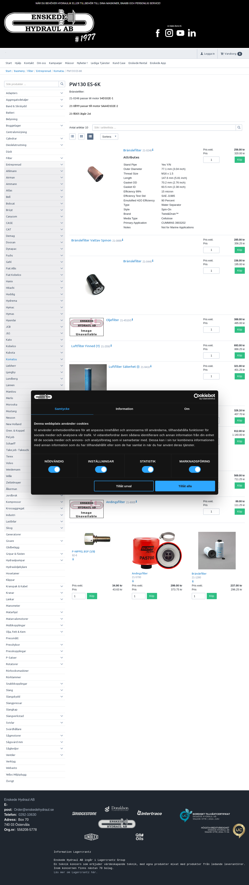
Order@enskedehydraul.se (34, 809)
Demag (10, 235)
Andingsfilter (115, 502)
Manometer (13, 605)
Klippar (10, 579)
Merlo (9, 398)
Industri (10, 514)
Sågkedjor (12, 748)
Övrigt (10, 781)
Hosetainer (12, 573)
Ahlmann (11, 170)
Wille (9, 476)
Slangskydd (13, 696)
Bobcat (10, 203)
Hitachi (10, 287)
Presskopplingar (16, 651)
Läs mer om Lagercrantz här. (76, 872)
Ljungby (10, 372)
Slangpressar (14, 703)
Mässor (69, 63)
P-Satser (11, 657)
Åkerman (11, 488)
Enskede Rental (138, 63)
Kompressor (13, 501)
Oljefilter (112, 320)
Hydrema (11, 300)
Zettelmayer (13, 482)
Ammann (11, 183)
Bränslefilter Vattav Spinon (91, 240)
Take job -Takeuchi (17, 449)
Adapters (11, 93)
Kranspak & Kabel (16, 586)
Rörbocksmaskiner (17, 670)
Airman (10, 177)
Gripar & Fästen (15, 553)
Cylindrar (11, 138)
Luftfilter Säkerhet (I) (124, 366)
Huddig (10, 294)
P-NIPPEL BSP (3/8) (83, 551)
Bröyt (9, 209)
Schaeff (10, 443)
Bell (8, 196)
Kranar (10, 592)
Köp (239, 159)
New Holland (13, 424)
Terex (9, 456)
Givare (10, 540)
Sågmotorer (13, 735)
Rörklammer (13, 677)
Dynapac (11, 248)
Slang (9, 690)
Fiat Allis (11, 268)
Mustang (11, 411)
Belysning (11, 119)
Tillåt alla (185, 486)
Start (9, 63)
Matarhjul (11, 612)
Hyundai (11, 320)
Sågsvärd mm (14, 742)
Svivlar (10, 722)
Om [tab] (187, 408)
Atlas (9, 190)
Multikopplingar (15, 625)
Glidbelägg (12, 547)
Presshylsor (13, 644)
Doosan (10, 242)
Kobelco (11, 346)
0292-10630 (27, 814)
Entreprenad (43, 71)
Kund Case (119, 63)
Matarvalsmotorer (17, 618)
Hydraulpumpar (15, 560)
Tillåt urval (124, 486)
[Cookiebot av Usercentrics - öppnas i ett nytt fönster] (197, 396)
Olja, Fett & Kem (16, 631)
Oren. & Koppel (15, 430)
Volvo (9, 463)
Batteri (10, 112)
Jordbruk (11, 495)
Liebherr (11, 365)
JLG (8, 333)
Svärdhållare (13, 729)
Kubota (10, 352)
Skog (9, 527)
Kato (9, 339)
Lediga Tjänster (100, 63)
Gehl (8, 261)
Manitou (11, 391)
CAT (8, 229)
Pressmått (12, 638)
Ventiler (10, 754)
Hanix (9, 281)
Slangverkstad (15, 715)
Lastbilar (11, 521)
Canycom (11, 216)
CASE (9, 222)
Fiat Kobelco (13, 274)
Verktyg (11, 761)
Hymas (10, 313)
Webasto (11, 767)
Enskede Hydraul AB (19, 799)
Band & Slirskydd (16, 106)
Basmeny (19, 71)
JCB (8, 326)
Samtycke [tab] (62, 408)
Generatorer (13, 534)
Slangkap (11, 709)
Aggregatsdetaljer (17, 99)
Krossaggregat (15, 508)
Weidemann (13, 469)
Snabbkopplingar (16, 683)
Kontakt (29, 63)
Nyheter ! (82, 63)
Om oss (41, 63)
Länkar (10, 599)
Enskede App (158, 63)
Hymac (10, 307)
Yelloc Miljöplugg (16, 774)
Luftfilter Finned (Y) (85, 346)
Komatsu (59, 71)
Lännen (10, 385)
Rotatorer (12, 664)
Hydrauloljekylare (16, 566)
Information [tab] (124, 408)
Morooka (11, 404)
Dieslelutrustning (16, 144)
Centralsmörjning (16, 132)
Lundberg (12, 378)
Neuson (10, 417)
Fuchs (9, 255)
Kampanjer (55, 63)
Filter (30, 71)
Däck (9, 151)
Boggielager (13, 125)
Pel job (10, 437)
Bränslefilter (132, 150)
